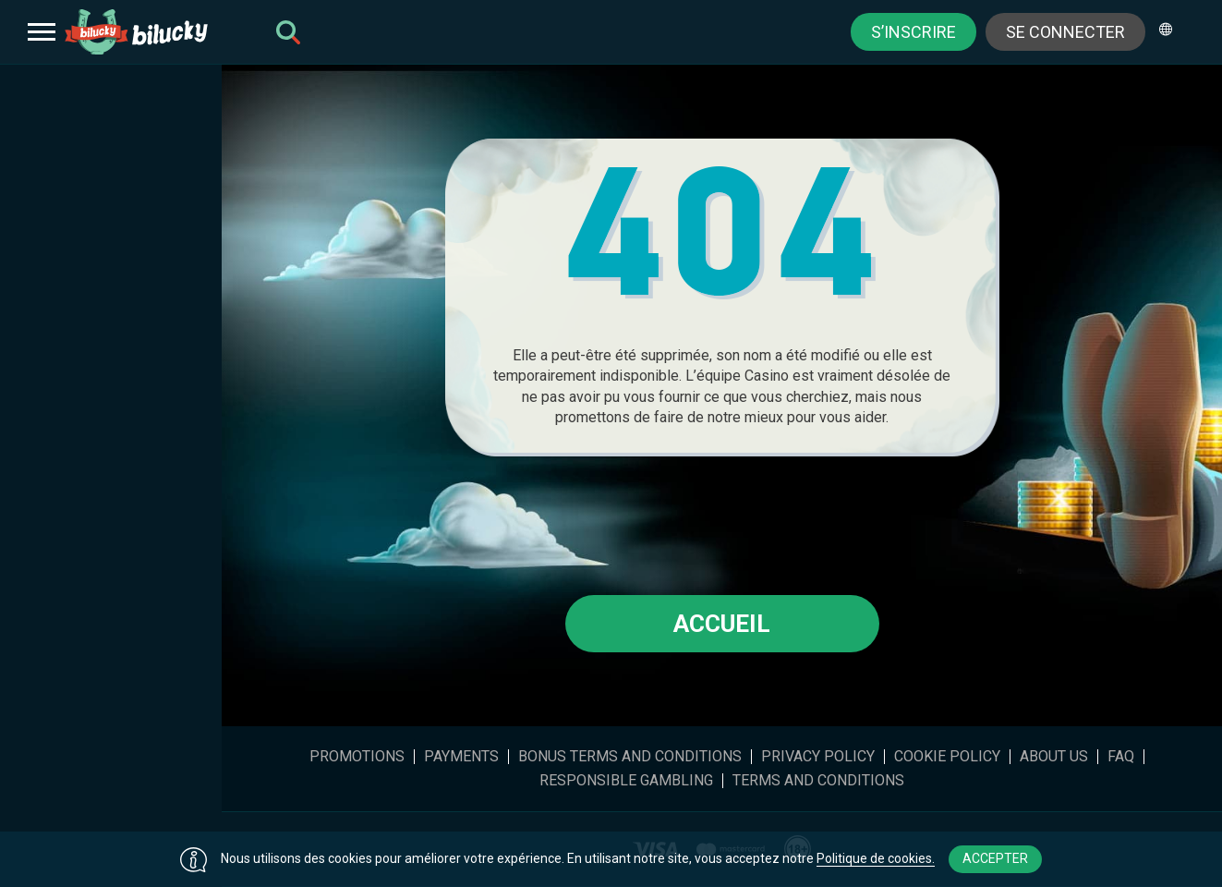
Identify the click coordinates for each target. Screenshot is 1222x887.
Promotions (357, 756)
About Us (1054, 756)
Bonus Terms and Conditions (630, 756)
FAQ (1120, 756)
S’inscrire (913, 32)
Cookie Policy (947, 756)
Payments (461, 756)
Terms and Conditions (818, 780)
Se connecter (1065, 32)
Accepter (995, 858)
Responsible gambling (626, 780)
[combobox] (1172, 32)
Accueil (721, 624)
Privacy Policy (818, 756)
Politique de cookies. (876, 858)
